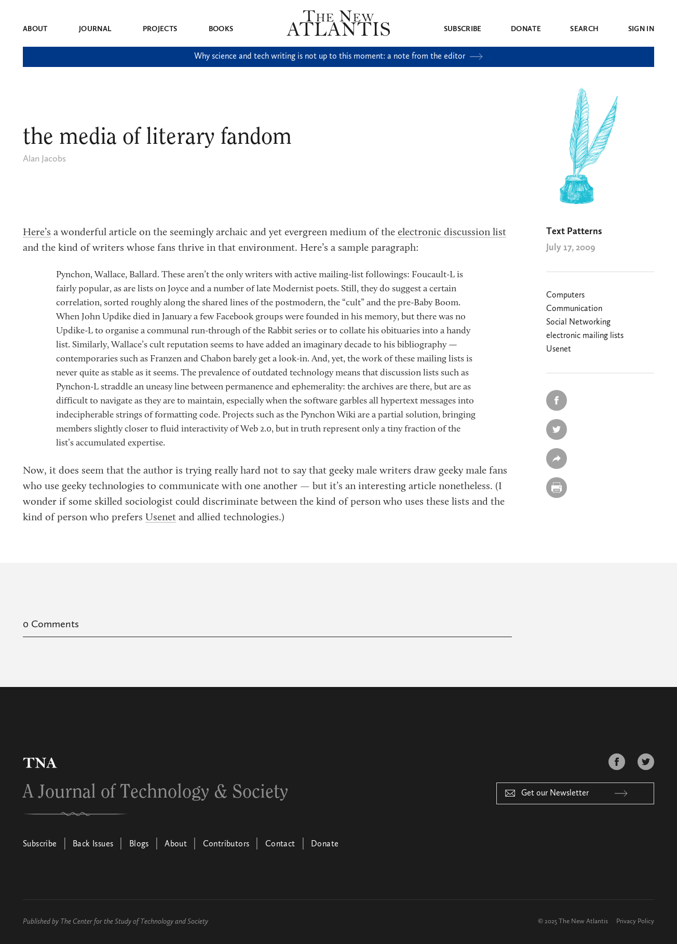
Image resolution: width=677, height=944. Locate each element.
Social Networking (578, 322)
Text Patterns (574, 231)
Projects (160, 29)
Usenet (160, 518)
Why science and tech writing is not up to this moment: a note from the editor (338, 56)
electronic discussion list (452, 232)
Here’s (37, 232)
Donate (526, 29)
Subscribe (463, 29)
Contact (280, 844)
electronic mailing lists (585, 336)
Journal (95, 29)
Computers (565, 295)
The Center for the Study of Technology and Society (134, 921)
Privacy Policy (635, 921)
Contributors (226, 844)
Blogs (139, 844)
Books (221, 29)
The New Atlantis (583, 921)
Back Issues (93, 844)
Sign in (641, 29)
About (35, 29)
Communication (574, 309)
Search (584, 29)
